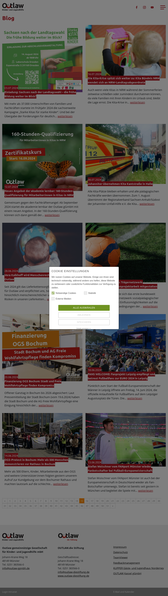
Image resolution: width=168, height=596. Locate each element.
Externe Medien (61, 298)
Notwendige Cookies (64, 293)
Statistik (90, 293)
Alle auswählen (84, 308)
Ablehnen (84, 315)
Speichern (84, 322)
